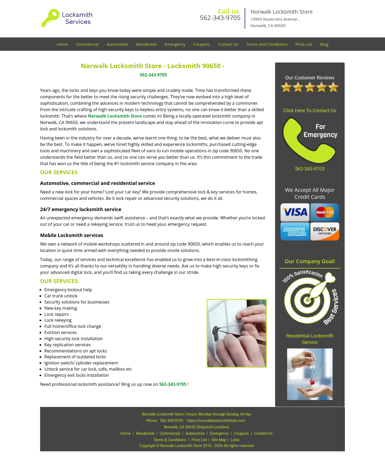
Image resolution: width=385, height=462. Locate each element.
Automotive (117, 44)
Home (62, 44)
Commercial (87, 44)
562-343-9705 (220, 17)
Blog (324, 44)
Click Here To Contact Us (309, 110)
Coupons (201, 44)
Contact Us (228, 44)
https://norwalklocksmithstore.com (216, 420)
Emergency (175, 44)
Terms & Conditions (169, 440)
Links (235, 440)
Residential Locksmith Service (309, 339)
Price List (303, 44)
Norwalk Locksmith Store (115, 116)
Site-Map (218, 440)
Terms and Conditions (266, 44)
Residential (146, 44)
